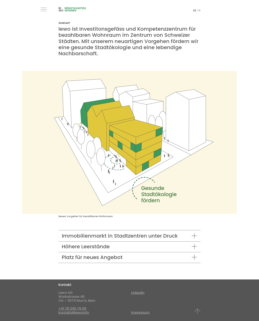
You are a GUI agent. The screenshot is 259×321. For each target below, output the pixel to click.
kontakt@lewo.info (73, 312)
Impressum (140, 312)
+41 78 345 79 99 (72, 308)
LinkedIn (137, 292)
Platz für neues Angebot (92, 257)
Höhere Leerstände (86, 246)
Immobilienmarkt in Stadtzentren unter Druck (120, 235)
